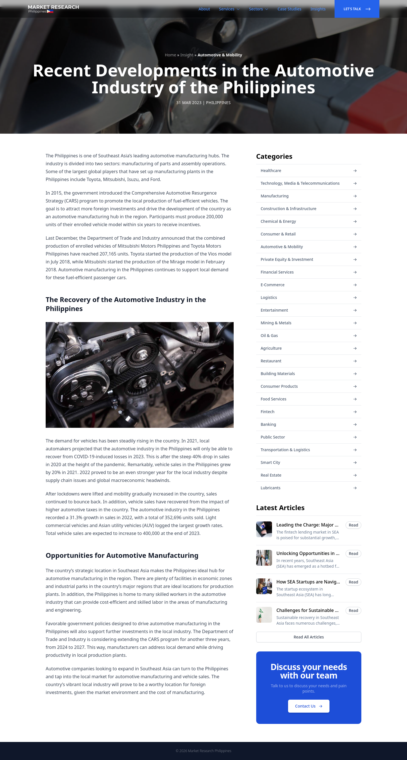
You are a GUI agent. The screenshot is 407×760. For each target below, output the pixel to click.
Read (353, 525)
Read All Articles (309, 637)
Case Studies (290, 9)
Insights (318, 9)
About (204, 9)
